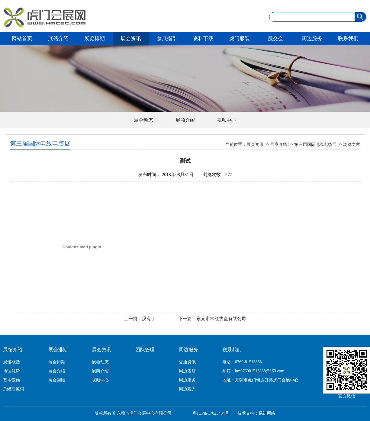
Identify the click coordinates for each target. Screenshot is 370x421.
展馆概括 (11, 362)
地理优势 (11, 371)
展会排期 (58, 349)
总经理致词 (13, 389)
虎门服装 (239, 38)
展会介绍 (56, 371)
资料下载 (203, 38)
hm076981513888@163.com (259, 371)
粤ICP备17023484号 (211, 413)
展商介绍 (185, 120)
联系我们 (348, 38)
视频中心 (226, 120)
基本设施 (11, 380)
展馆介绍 (58, 38)
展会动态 (143, 120)
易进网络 (267, 413)
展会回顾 (56, 380)
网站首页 (22, 38)
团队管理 (145, 349)
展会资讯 (131, 38)
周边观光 (187, 389)
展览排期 (94, 38)
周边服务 (312, 38)
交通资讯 (187, 362)
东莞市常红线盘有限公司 (221, 318)
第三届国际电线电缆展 (315, 144)
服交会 (275, 38)
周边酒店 (187, 371)
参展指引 (167, 38)
